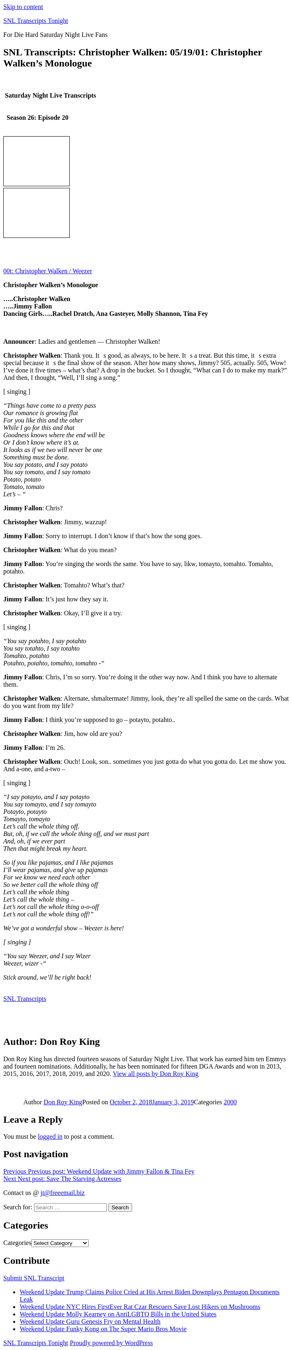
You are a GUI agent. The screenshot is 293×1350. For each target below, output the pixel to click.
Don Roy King (62, 1102)
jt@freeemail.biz (63, 1192)
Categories (17, 1242)
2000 (230, 1102)
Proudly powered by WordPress (111, 1342)
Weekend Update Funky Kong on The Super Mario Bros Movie (103, 1328)
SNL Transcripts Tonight (35, 20)
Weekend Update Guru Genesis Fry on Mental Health (90, 1321)
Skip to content (23, 6)
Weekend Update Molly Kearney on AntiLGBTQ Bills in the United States (118, 1314)
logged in (50, 1136)
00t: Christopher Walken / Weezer (47, 270)
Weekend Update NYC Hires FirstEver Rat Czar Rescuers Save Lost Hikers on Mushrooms (140, 1306)
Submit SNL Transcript (33, 1278)
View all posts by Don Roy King (156, 1073)
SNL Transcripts (24, 998)
